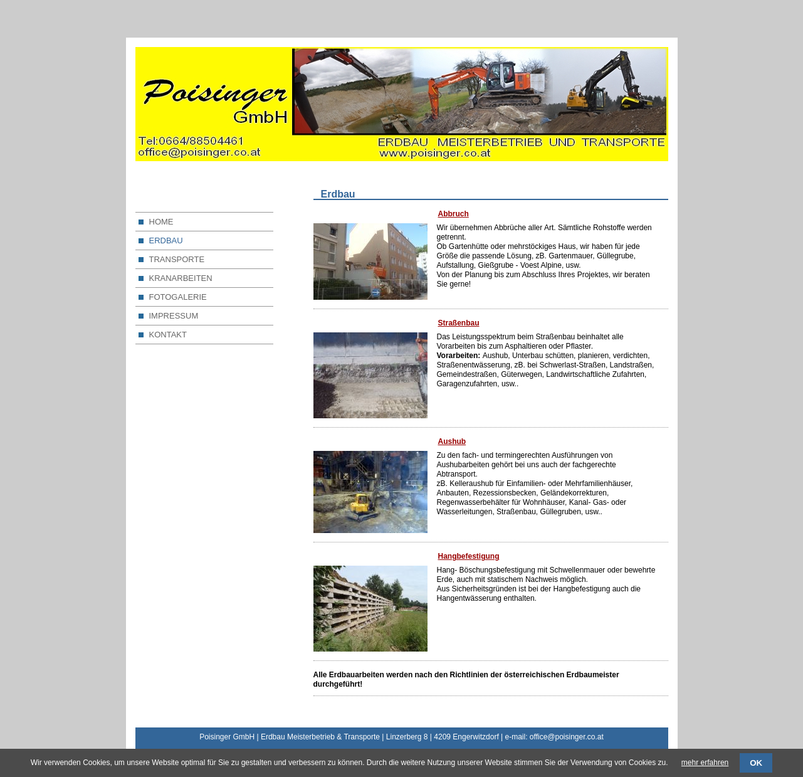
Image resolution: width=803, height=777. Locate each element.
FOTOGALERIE (178, 297)
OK (756, 763)
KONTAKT (168, 334)
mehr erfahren (704, 762)
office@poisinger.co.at (567, 736)
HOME (161, 221)
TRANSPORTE (177, 259)
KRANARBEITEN (181, 278)
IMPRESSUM (174, 315)
